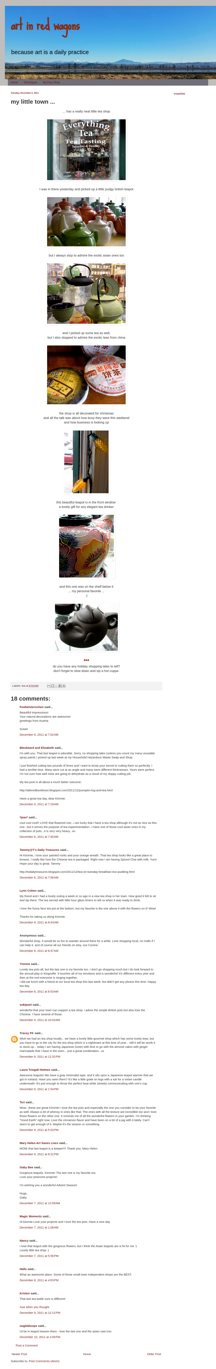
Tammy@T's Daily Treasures (39, 849)
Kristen (25, 1293)
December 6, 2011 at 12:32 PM (40, 1056)
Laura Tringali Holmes (35, 1069)
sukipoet (26, 1004)
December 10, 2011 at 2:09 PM (40, 1337)
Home (14, 82)
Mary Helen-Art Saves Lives (39, 1143)
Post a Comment (27, 1345)
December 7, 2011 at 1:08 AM (39, 1227)
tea (23, 685)
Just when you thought (34, 1307)
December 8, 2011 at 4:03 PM (39, 1280)
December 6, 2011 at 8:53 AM (39, 991)
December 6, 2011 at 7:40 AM (39, 836)
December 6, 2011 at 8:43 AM (39, 922)
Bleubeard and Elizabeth (37, 747)
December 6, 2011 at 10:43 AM (40, 1020)
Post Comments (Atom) (44, 1361)
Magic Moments (31, 1216)
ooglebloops (28, 1325)
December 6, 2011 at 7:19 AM (39, 804)
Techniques (30, 82)
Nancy (24, 1240)
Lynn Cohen (28, 890)
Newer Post (19, 1354)
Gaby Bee (27, 1167)
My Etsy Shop (51, 82)
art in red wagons (45, 24)
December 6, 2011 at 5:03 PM (39, 1129)
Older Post (154, 1354)
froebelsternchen (32, 707)
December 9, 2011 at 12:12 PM (40, 1312)
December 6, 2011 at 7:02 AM (39, 734)
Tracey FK (27, 1033)
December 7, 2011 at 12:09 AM (40, 1203)
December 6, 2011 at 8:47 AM (39, 950)
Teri (22, 1102)
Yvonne (25, 964)
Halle (23, 1269)
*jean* (24, 817)
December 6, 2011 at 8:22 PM (39, 1154)
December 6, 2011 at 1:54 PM (39, 1089)
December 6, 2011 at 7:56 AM (39, 877)
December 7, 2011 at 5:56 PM (39, 1255)
